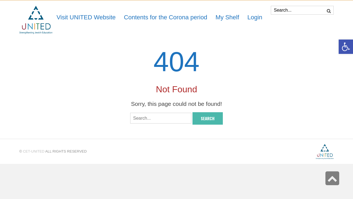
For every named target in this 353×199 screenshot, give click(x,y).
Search (208, 118)
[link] (227, 17)
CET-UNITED (33, 151)
